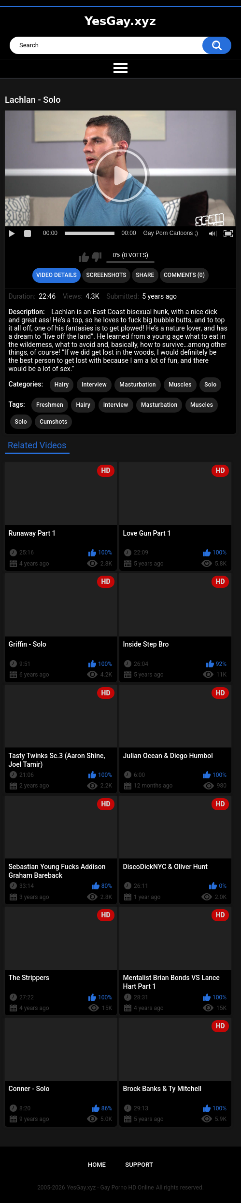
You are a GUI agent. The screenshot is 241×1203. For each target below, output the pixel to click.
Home (97, 1164)
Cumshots (53, 421)
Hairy (62, 384)
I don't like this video (96, 257)
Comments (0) (184, 275)
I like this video (84, 257)
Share (145, 275)
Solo (210, 384)
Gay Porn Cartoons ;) (170, 233)
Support (139, 1164)
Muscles (180, 384)
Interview (94, 384)
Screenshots (106, 275)
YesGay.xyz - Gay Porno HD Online (110, 1187)
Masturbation (137, 384)
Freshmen (49, 404)
